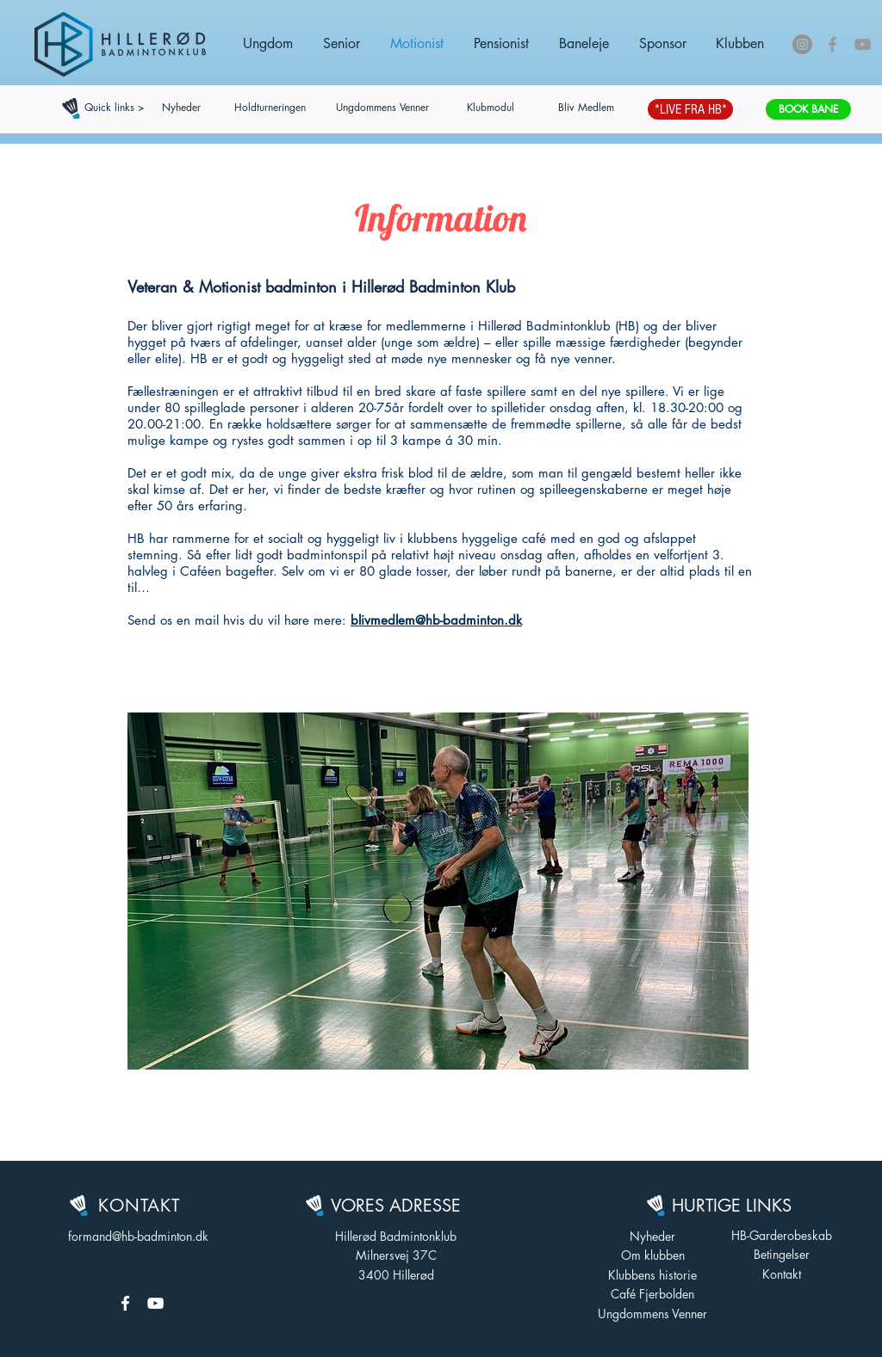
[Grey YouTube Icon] (863, 44)
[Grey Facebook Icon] (832, 44)
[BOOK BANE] (808, 109)
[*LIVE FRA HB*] (690, 109)
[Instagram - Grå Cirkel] (802, 44)
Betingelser (782, 1254)
